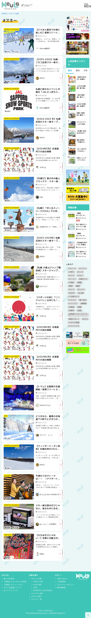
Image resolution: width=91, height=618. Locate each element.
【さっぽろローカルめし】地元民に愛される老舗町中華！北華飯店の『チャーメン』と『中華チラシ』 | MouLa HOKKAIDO (81, 150)
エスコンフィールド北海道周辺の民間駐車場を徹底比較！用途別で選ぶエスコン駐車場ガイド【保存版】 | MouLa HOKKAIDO (81, 123)
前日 (70, 71)
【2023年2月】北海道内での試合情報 (47, 358)
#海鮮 (79, 307)
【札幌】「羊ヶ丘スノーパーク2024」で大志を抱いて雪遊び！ (48, 210)
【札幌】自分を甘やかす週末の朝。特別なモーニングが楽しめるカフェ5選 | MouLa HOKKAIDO (81, 132)
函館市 (13, 349)
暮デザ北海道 (9, 579)
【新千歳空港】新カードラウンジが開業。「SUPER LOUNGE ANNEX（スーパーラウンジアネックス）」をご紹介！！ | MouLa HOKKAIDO (81, 96)
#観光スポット (73, 319)
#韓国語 (83, 303)
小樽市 (13, 81)
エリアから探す (37, 593)
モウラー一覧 (36, 599)
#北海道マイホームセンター (77, 314)
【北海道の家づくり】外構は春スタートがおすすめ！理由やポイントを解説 (82, 243)
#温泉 (79, 310)
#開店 (78, 286)
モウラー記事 (14, 13)
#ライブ (71, 289)
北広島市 (13, 170)
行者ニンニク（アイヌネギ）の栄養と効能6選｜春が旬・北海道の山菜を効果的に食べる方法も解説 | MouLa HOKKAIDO (81, 159)
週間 (78, 71)
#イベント (82, 268)
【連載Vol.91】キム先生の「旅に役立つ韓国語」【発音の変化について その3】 (82, 234)
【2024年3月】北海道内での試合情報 (47, 150)
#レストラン (73, 303)
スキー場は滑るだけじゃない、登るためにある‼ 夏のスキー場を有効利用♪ (48, 510)
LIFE (5, 416)
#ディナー (81, 289)
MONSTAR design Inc (57, 613)
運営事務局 (61, 587)
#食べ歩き (82, 300)
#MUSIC (71, 293)
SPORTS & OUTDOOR (11, 29)
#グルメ (80, 275)
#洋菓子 (71, 310)
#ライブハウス (73, 326)
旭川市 (7, 52)
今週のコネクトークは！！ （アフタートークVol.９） (48, 478)
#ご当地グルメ (73, 296)
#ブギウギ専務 (73, 322)
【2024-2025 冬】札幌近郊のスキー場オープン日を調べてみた (48, 121)
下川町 (7, 438)
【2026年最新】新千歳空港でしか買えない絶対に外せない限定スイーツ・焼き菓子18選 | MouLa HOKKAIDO (81, 87)
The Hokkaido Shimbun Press (37, 613)
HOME (4, 13)
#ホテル (85, 319)
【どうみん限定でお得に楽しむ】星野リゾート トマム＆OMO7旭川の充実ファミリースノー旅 (48, 34)
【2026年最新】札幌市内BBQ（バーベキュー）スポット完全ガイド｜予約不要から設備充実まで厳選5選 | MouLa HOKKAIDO (82, 105)
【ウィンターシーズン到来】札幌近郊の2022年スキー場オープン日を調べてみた (48, 450)
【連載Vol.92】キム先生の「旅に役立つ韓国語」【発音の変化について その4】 (82, 214)
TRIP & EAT (8, 386)
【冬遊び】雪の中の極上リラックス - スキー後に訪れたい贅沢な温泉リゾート (48, 183)
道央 (7, 319)
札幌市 (7, 81)
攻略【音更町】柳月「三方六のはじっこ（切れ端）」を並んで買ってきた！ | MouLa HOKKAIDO (81, 114)
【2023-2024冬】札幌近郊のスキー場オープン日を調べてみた (48, 240)
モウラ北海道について (12, 587)
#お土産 (81, 293)
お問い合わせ (62, 579)
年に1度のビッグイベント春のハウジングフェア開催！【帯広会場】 (82, 225)
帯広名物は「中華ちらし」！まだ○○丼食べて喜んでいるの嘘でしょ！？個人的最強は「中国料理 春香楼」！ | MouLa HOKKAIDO (82, 141)
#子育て (71, 272)
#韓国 (79, 282)
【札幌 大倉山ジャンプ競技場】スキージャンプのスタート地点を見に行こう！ (48, 272)
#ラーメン (72, 279)
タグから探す (36, 596)
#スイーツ (72, 268)
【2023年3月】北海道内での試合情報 (47, 328)
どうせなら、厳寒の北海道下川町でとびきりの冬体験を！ (48, 419)
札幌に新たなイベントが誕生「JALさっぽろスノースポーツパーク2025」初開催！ (48, 93)
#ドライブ (72, 300)
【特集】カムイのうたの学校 (15, 582)
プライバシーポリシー (65, 585)
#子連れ (71, 282)
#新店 (70, 286)
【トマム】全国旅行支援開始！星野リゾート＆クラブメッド (48, 389)
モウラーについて (11, 590)
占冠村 (13, 51)
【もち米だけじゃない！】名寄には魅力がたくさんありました (48, 537)
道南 (11, 319)
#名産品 (71, 307)
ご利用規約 (61, 582)
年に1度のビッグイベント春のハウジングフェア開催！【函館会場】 (82, 253)
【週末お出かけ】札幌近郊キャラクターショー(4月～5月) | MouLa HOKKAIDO (82, 78)
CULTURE (7, 475)
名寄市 (13, 527)
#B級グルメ (83, 279)
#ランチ (80, 272)
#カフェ (71, 275)
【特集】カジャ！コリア (13, 585)
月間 (85, 71)
